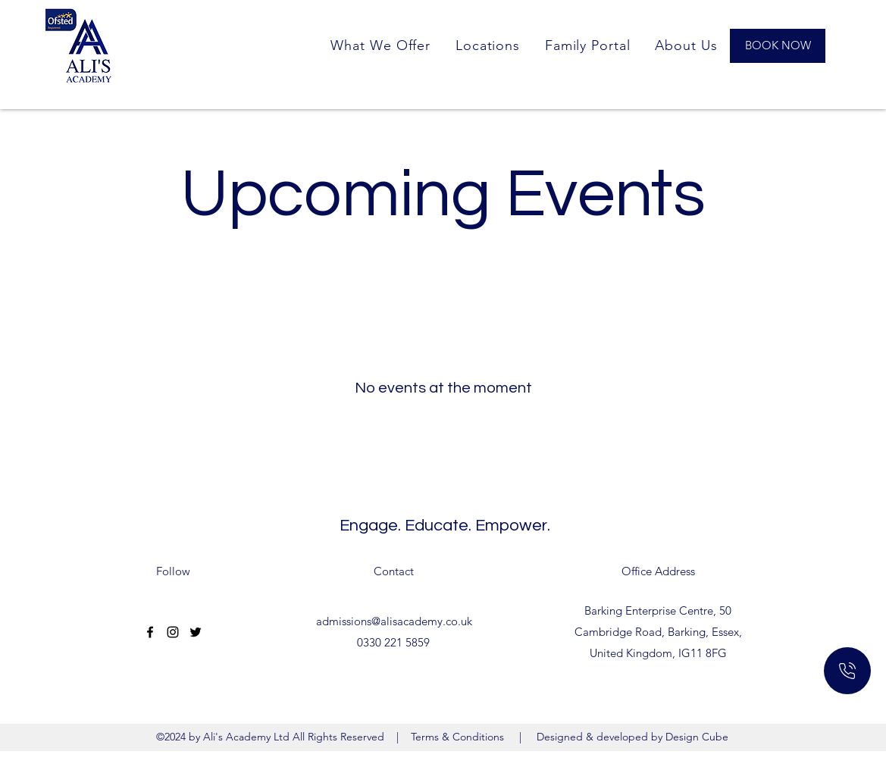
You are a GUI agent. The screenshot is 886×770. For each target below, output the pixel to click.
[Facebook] (150, 632)
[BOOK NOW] (777, 46)
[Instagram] (172, 632)
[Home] (847, 670)
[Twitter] (195, 632)
